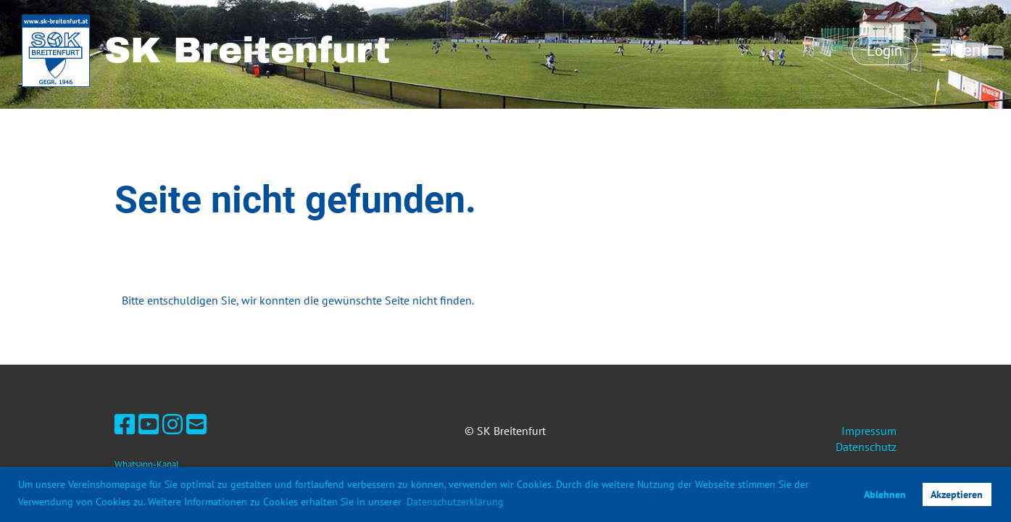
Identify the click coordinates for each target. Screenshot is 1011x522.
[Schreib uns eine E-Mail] (196, 424)
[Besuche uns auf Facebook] (125, 424)
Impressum (868, 430)
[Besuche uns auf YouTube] (148, 424)
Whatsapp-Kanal (147, 464)
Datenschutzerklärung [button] (455, 501)
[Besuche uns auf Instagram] (172, 424)
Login (884, 50)
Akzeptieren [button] (957, 494)
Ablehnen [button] (885, 494)
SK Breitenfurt (247, 50)
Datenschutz (866, 446)
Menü (960, 50)
